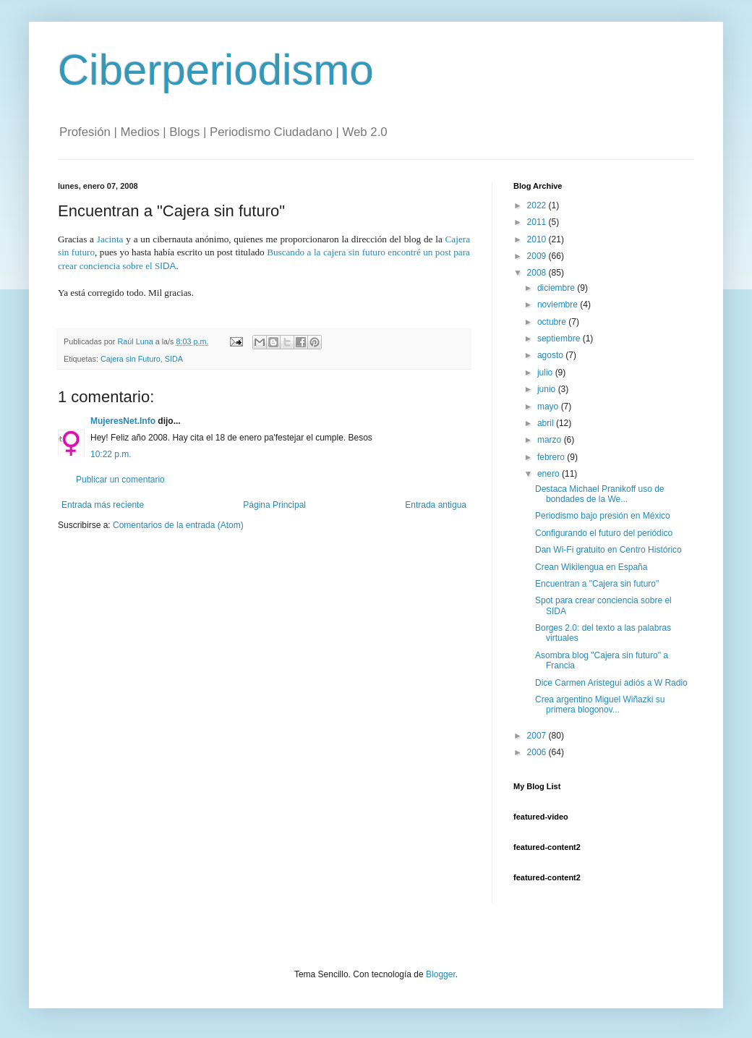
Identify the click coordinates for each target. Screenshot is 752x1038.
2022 (538, 205)
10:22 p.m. (111, 454)
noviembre (558, 304)
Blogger (441, 974)
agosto (551, 355)
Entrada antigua (435, 505)
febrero (552, 457)
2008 (538, 273)
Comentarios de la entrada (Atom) (178, 525)
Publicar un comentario (120, 480)
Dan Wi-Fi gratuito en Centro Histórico (608, 550)
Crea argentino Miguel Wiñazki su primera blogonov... (600, 704)
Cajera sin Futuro (131, 358)
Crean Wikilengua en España (591, 567)
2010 (538, 239)
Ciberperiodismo (216, 70)
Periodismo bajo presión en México (602, 516)
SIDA (174, 358)
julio (546, 372)
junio (547, 389)
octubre (552, 322)
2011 (538, 222)
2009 (538, 256)
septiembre (560, 338)
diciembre (557, 288)
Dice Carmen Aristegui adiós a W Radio (611, 683)
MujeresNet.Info (122, 421)
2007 (538, 736)
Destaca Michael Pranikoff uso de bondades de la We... (600, 494)
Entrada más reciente (102, 505)
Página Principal (274, 505)
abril (546, 423)
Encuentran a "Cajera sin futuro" (597, 584)
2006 (538, 752)
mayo (549, 406)
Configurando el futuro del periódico (603, 533)
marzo (550, 440)
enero (549, 474)
